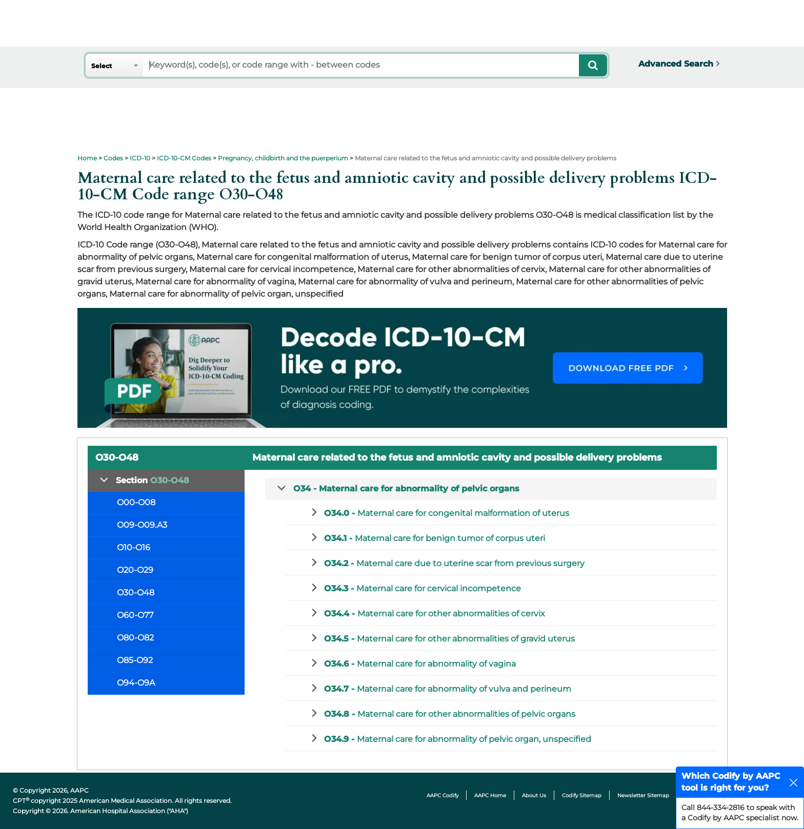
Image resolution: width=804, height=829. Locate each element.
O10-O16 (133, 547)
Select (101, 66)
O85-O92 (135, 660)
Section (152, 480)
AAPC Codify (442, 795)
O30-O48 (135, 592)
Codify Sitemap (581, 795)
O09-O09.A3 (142, 525)
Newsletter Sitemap (643, 795)
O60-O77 (135, 615)
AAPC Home (490, 795)
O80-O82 (135, 638)
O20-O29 (135, 570)
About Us (534, 795)
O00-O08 (136, 502)
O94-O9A (136, 683)
